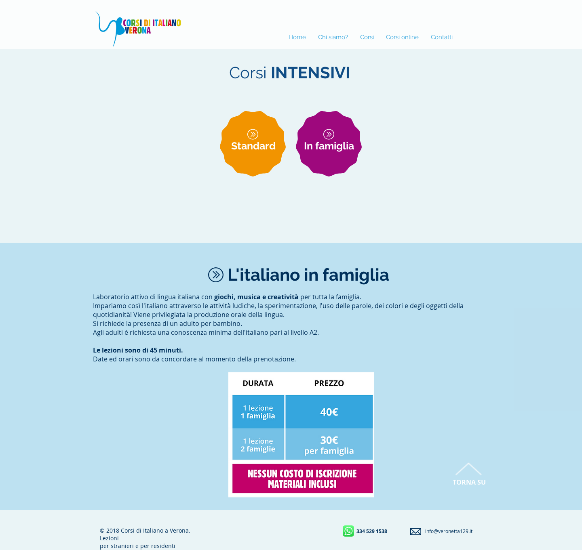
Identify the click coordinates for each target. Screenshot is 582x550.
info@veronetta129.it (448, 531)
